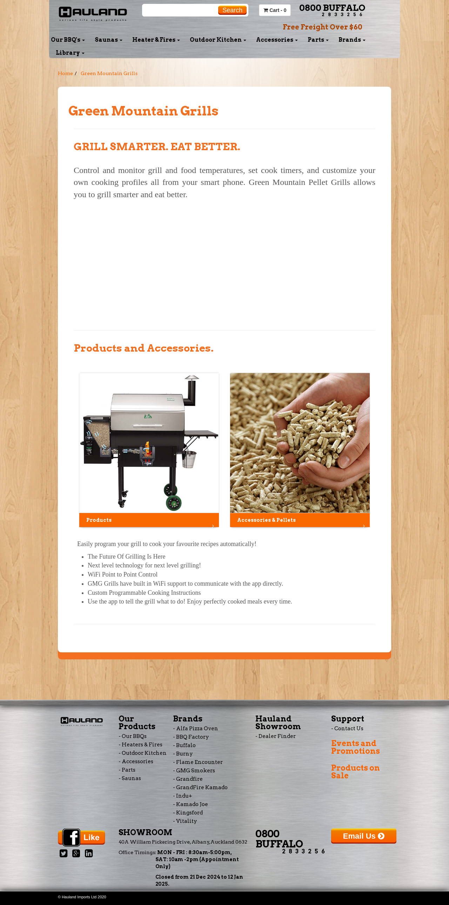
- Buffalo (184, 745)
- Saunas (130, 778)
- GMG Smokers (194, 770)
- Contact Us (347, 728)
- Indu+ (182, 796)
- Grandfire (188, 779)
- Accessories (136, 761)
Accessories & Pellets (301, 521)
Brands (352, 39)
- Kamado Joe (190, 804)
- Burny (183, 754)
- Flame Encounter (198, 762)
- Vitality (185, 821)
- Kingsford (188, 813)
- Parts (127, 770)
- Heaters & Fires (140, 744)
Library (70, 52)
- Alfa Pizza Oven (195, 728)
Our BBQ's (68, 39)
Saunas (108, 39)
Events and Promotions (355, 747)
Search (232, 10)
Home (65, 73)
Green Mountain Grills (109, 73)
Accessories (277, 39)
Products (150, 521)
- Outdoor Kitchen (143, 753)
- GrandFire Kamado (200, 787)
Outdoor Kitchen (218, 39)
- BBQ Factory (191, 737)
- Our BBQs (133, 736)
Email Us (363, 836)
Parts (318, 39)
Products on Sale (355, 771)
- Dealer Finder (275, 736)
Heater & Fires (156, 39)
